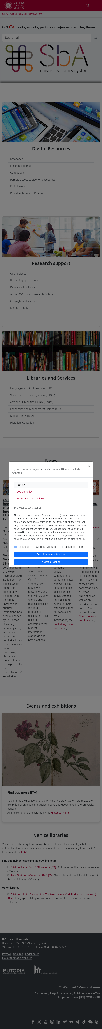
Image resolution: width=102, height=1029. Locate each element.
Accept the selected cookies (51, 554)
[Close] (89, 465)
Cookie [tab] (21, 485)
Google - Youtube (46, 546)
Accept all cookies (51, 562)
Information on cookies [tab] (30, 498)
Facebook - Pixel (73, 546)
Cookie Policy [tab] (25, 491)
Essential (23, 546)
